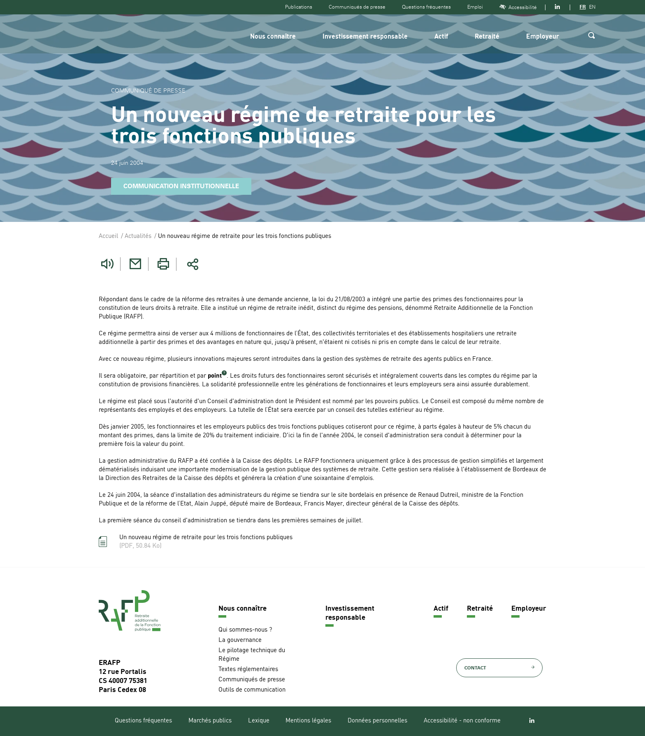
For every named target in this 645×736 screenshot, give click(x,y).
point (215, 376)
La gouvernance (240, 640)
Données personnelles (377, 721)
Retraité (487, 37)
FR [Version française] (583, 7)
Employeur (542, 37)
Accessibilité (518, 7)
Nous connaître (273, 37)
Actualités (138, 236)
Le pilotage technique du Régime (251, 655)
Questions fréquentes (426, 7)
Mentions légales (308, 721)
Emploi (475, 7)
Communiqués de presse (357, 7)
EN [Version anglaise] (592, 7)
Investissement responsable (365, 37)
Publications (298, 7)
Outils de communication (251, 690)
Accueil (108, 236)
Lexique (258, 721)
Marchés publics (210, 721)
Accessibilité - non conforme (462, 721)
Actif (441, 37)
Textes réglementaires (248, 670)
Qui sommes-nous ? (245, 630)
